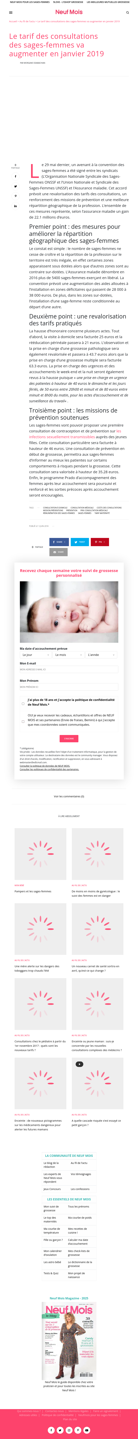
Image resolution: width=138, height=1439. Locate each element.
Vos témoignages (81, 1174)
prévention (71, 510)
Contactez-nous (54, 1411)
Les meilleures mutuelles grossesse (108, 2)
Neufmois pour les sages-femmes (98, 1415)
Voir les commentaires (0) (69, 796)
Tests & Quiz (51, 1273)
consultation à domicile (55, 508)
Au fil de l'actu (27, 21)
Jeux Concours (52, 1189)
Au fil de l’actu (79, 1163)
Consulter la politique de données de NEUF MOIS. (45, 765)
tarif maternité (102, 513)
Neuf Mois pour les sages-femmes (30, 2)
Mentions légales (79, 1411)
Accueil (13, 21)
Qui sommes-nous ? (29, 1411)
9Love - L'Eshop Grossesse (68, 2)
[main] (69, 714)
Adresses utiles (28, 1415)
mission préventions (53, 510)
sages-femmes (84, 513)
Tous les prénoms (78, 1206)
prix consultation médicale (94, 510)
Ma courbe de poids (80, 1217)
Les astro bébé (52, 1262)
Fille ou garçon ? (53, 1240)
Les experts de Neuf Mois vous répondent (53, 1177)
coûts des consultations (109, 508)
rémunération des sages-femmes (59, 513)
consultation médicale (82, 508)
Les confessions (80, 1189)
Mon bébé (19, 885)
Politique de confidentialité (57, 1415)
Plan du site (70, 1419)
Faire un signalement (105, 1411)
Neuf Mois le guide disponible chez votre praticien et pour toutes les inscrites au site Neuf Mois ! (68, 1386)
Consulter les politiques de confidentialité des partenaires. (49, 769)
